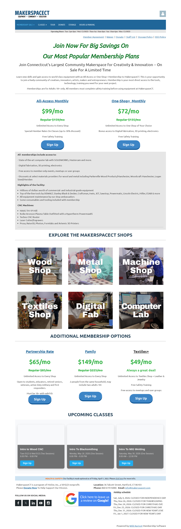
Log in (163, 14)
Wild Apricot (135, 525)
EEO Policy (160, 37)
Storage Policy (145, 37)
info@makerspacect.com (137, 487)
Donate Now (30, 487)
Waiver (110, 37)
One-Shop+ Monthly (129, 101)
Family (90, 351)
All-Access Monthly (52, 101)
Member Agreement (93, 37)
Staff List (130, 37)
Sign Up (27, 463)
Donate (120, 37)
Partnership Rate (40, 351)
